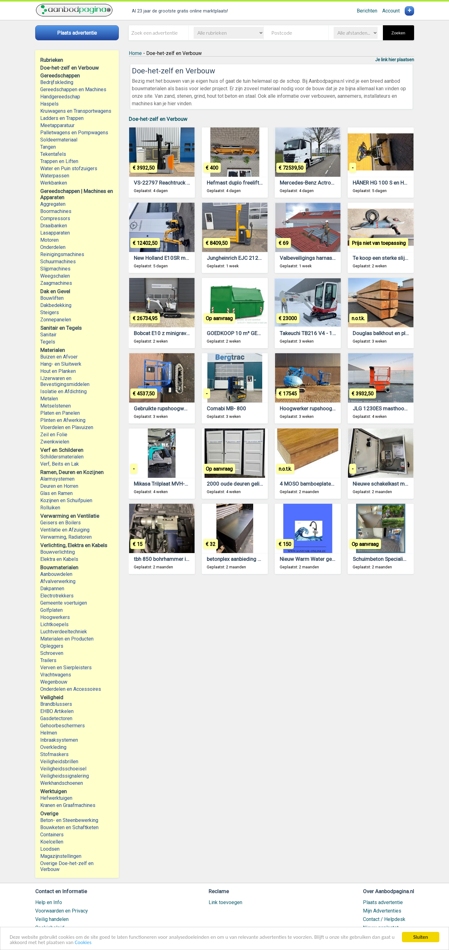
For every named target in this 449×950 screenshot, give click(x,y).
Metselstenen (55, 406)
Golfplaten (51, 610)
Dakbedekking (55, 305)
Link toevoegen (225, 902)
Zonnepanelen (55, 320)
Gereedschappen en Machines (73, 89)
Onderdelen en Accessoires (70, 689)
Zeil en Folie (53, 435)
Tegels (47, 342)
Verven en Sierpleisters (66, 667)
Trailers (48, 660)
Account (391, 11)
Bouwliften (52, 298)
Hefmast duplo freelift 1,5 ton (242, 183)
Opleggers (51, 646)
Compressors (55, 218)
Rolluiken (50, 508)
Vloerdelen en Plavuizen (66, 427)
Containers (52, 835)
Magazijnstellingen (60, 856)
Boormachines (55, 211)
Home (135, 53)
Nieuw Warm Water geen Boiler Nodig (323, 559)
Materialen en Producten (67, 639)
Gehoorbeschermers (62, 726)
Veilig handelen (52, 919)
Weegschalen (55, 276)
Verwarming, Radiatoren (66, 537)
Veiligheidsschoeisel (63, 769)
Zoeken (398, 33)
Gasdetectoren (56, 718)
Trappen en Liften (59, 161)
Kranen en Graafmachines (67, 805)
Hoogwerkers (55, 617)
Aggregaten (52, 204)
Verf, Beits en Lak (59, 464)
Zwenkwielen (54, 442)
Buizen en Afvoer (59, 357)
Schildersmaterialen (62, 457)
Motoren (49, 240)
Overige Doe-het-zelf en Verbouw (67, 866)
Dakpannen (52, 588)
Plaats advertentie (383, 902)
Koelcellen (51, 842)
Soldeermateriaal (58, 140)
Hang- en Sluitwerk (60, 364)
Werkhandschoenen (61, 783)
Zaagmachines (56, 283)
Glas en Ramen (56, 493)
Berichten (367, 11)
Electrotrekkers (57, 596)
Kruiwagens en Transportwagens (75, 111)
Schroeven (51, 653)
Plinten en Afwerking (62, 420)
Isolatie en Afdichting (63, 391)
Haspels (49, 104)
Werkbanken (53, 183)
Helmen (48, 733)
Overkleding (53, 747)
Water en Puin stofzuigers (68, 168)
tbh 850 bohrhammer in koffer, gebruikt (179, 559)
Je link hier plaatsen (394, 59)
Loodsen (50, 849)
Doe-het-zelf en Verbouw (158, 119)
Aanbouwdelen (56, 574)
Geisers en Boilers (60, 523)
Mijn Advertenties (382, 911)
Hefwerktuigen (56, 798)
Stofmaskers (54, 754)
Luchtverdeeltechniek (63, 632)
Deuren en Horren (59, 486)
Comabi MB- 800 (226, 408)
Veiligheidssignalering (64, 776)
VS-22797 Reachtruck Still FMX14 (173, 183)
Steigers (49, 312)
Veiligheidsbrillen (59, 761)
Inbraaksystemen (59, 740)
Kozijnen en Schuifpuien (66, 500)
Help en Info (48, 902)
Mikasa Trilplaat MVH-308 (164, 484)
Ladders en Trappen (62, 118)
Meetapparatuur (57, 125)
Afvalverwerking (57, 581)
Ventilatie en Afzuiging (64, 530)
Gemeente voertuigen (63, 603)
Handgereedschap (60, 97)
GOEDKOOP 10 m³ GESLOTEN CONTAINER (256, 333)
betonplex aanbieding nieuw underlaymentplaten (263, 559)
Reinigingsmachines (62, 254)
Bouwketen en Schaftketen (69, 827)
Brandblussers (56, 704)
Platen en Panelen (60, 413)
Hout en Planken (58, 371)
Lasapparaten (55, 233)
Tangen (48, 147)
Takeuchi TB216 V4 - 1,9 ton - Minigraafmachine (336, 333)
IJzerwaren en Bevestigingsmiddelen (64, 381)
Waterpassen (54, 176)
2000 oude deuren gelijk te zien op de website (260, 484)
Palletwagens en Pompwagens (74, 133)
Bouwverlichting (57, 552)
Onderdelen (52, 247)
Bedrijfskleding (56, 82)
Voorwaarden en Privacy (61, 911)
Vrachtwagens (55, 675)
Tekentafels (53, 154)
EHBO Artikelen (57, 711)
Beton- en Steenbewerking (69, 820)
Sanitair (48, 335)
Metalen (49, 399)
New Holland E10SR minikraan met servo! (182, 258)
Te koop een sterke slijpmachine (390, 258)
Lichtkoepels (54, 624)
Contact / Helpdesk (384, 919)
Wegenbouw (53, 682)
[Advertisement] (271, 656)
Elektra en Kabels (59, 559)
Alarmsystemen (57, 479)
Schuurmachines (58, 262)
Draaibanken (53, 226)
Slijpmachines (55, 269)
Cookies (83, 943)
